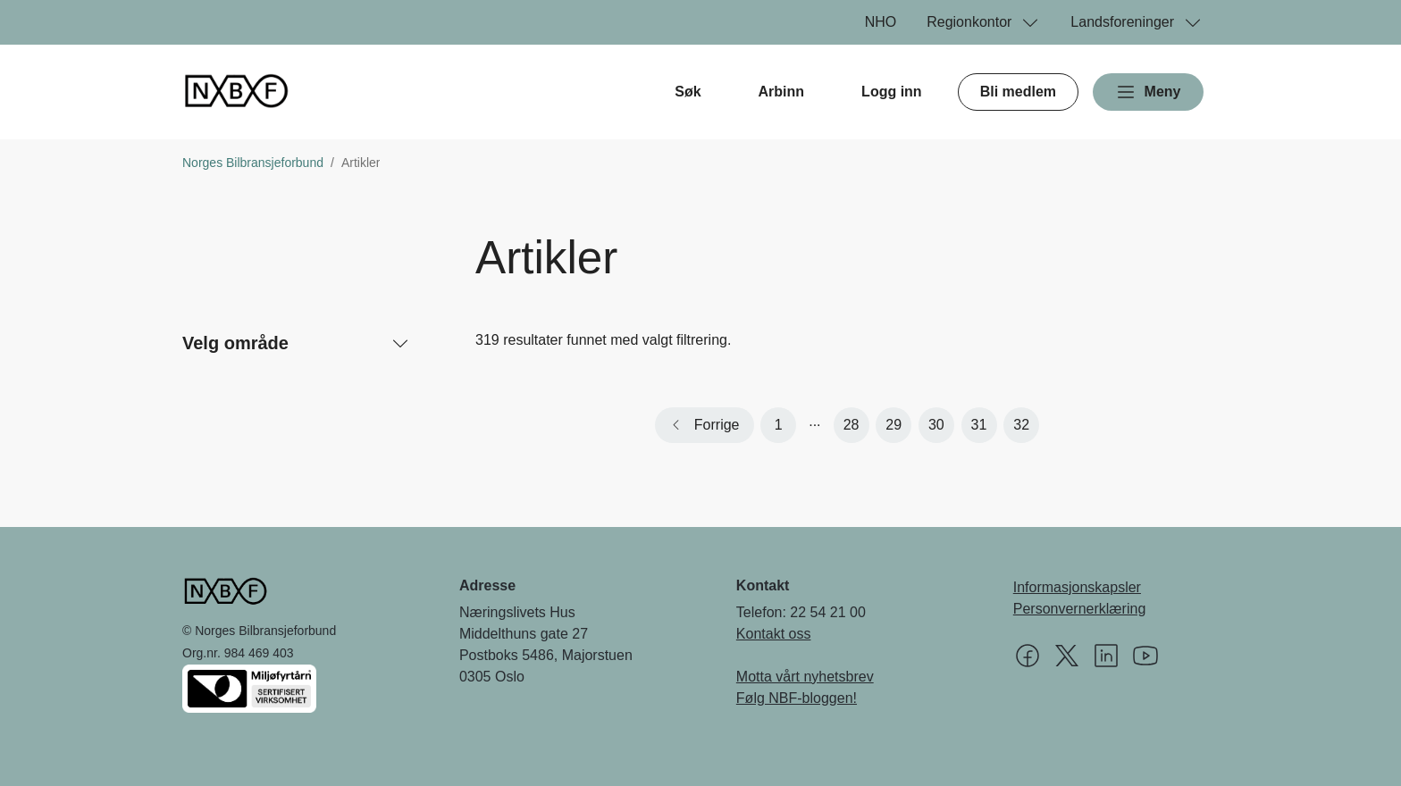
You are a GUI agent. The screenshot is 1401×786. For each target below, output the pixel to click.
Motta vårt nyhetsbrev (805, 676)
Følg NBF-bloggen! (796, 698)
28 (851, 424)
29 (893, 424)
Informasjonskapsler (1077, 587)
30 (936, 424)
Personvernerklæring (1079, 608)
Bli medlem (1018, 91)
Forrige (717, 424)
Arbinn (782, 91)
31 (979, 424)
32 (1021, 424)
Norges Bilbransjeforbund (252, 162)
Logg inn (891, 91)
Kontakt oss (773, 633)
